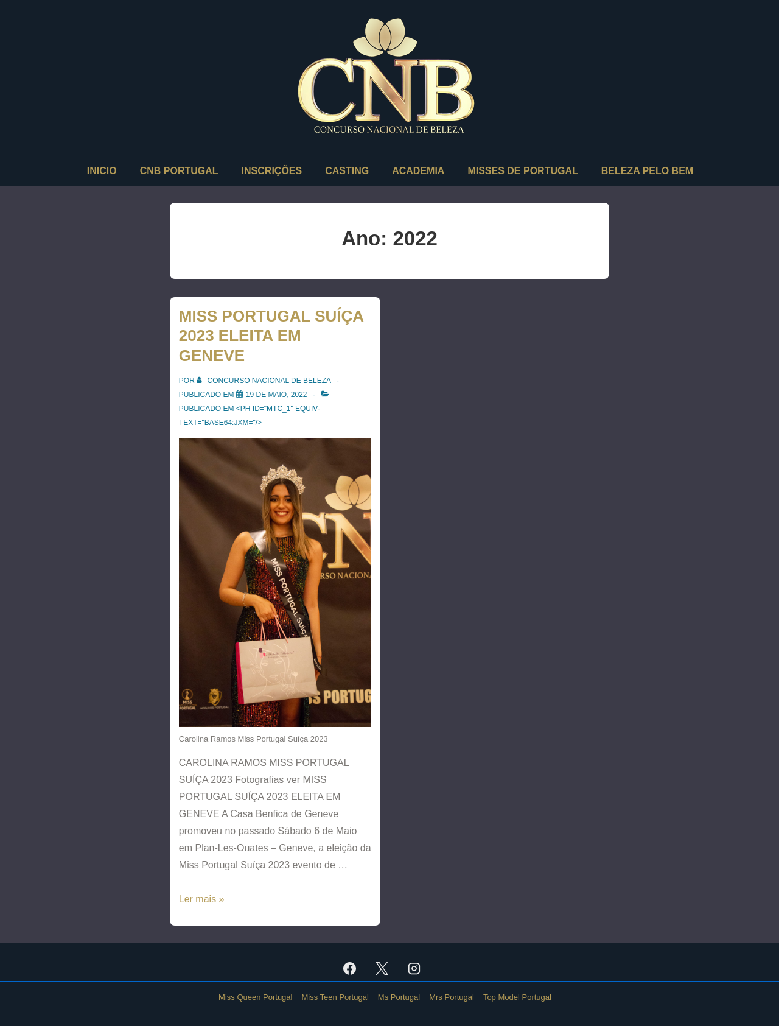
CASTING (347, 171)
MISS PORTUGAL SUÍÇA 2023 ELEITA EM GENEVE (271, 336)
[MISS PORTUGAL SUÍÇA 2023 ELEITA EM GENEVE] (276, 394)
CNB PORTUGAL (179, 171)
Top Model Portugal (517, 997)
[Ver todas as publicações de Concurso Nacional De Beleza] (265, 380)
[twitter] (382, 968)
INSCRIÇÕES (272, 171)
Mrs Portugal (451, 997)
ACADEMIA (418, 171)
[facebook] (350, 968)
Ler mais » (202, 899)
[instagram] (413, 968)
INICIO (102, 171)
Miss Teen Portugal (334, 997)
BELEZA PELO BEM (647, 171)
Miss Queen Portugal (255, 997)
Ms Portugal (399, 997)
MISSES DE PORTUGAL (522, 171)
